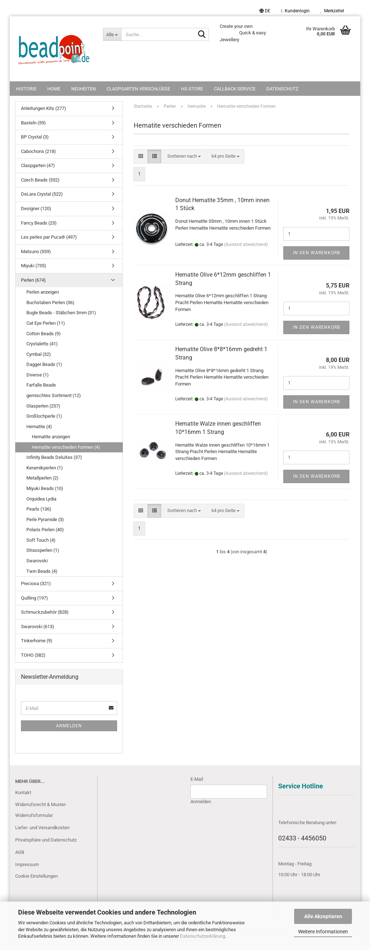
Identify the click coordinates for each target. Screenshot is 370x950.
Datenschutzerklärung (202, 936)
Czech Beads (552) (40, 180)
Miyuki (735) (33, 265)
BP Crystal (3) (35, 137)
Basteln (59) (33, 122)
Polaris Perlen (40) (45, 529)
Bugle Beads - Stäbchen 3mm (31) (61, 312)
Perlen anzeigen (42, 292)
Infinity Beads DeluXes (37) (54, 457)
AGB (19, 852)
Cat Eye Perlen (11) (45, 323)
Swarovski (37, 560)
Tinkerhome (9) (36, 640)
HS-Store (192, 88)
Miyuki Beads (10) (44, 488)
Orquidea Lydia (41, 499)
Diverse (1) (37, 375)
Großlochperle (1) (44, 416)
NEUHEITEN (83, 88)
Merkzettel (332, 10)
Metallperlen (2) (42, 478)
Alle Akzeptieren (323, 916)
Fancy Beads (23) (39, 223)
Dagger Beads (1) (44, 364)
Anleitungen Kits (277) (43, 108)
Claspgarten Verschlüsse (138, 88)
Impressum (27, 864)
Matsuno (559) (36, 251)
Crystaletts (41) (42, 343)
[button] (265, 10)
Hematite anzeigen (51, 436)
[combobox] (184, 156)
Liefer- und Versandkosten (42, 827)
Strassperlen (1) (42, 550)
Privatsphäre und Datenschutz (46, 840)
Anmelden (69, 725)
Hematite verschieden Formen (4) (66, 447)
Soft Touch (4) (41, 540)
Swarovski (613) (37, 626)
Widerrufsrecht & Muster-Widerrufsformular (41, 810)
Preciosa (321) (36, 583)
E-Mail (196, 779)
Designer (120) (36, 208)
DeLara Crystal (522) (42, 194)
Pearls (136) (38, 509)
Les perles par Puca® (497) (49, 237)
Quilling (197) (34, 598)
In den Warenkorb (316, 252)
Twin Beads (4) (41, 571)
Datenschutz (282, 88)
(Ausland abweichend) (246, 244)
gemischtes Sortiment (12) (53, 395)
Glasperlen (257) (43, 406)
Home (53, 88)
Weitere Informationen (323, 931)
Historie (26, 88)
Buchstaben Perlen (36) (50, 302)
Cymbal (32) (38, 354)
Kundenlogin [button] (295, 10)
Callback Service (234, 88)
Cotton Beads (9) (43, 333)
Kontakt (23, 792)
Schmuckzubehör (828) (45, 612)
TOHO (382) (33, 655)
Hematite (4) (39, 426)
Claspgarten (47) (38, 165)
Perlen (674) (33, 280)
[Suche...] (112, 34)
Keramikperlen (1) (44, 467)
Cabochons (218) (38, 151)
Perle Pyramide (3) (45, 519)
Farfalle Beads (41, 385)
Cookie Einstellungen (36, 876)
